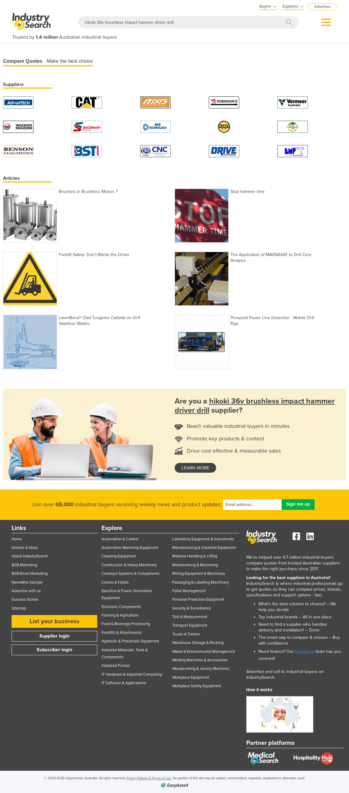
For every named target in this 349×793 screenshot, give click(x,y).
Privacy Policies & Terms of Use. (149, 778)
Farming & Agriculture (119, 615)
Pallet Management (189, 591)
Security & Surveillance (191, 608)
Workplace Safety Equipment (196, 686)
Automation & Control (119, 539)
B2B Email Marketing (30, 573)
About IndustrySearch (30, 556)
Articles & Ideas (25, 547)
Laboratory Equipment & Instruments (203, 539)
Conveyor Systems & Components (130, 573)
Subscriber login (54, 650)
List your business (55, 621)
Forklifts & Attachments (121, 632)
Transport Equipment (189, 625)
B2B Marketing (24, 565)
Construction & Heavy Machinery (129, 565)
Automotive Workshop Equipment (129, 547)
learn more (195, 468)
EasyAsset (305, 651)
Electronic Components (121, 606)
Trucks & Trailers (186, 634)
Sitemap (19, 608)
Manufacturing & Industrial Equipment (204, 547)
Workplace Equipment (190, 677)
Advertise (322, 6)
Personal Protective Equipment (198, 599)
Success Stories (25, 599)
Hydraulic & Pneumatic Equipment (130, 641)
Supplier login (54, 636)
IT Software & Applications (123, 683)
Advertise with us (26, 591)
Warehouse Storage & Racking (197, 642)
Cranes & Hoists (115, 582)
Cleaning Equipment (118, 556)
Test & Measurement (189, 616)
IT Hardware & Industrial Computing (131, 674)
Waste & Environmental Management (203, 651)
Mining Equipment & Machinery (198, 573)
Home (17, 539)
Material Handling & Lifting (194, 556)
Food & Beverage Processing (125, 623)
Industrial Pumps (115, 665)
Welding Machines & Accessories (200, 660)
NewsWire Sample (27, 582)
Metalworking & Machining (195, 565)
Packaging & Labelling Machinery (200, 582)
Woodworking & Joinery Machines (200, 668)
